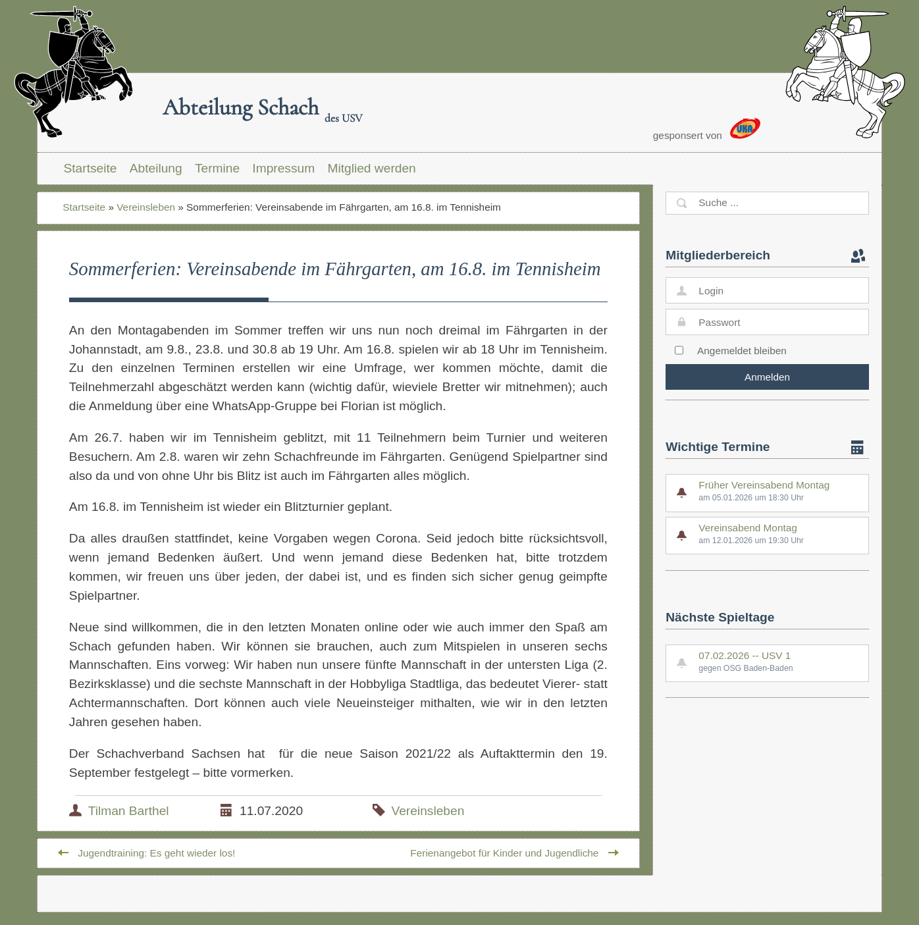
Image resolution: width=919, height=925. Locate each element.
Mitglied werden (371, 168)
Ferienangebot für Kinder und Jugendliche (504, 853)
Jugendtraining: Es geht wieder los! (156, 853)
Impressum (283, 168)
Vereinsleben (146, 207)
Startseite (90, 168)
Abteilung (156, 168)
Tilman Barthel (128, 811)
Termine (217, 168)
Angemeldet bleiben (742, 350)
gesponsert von (706, 129)
